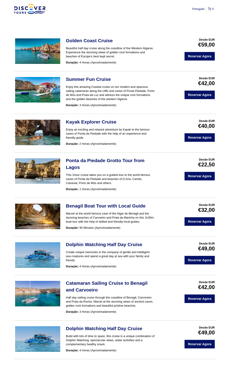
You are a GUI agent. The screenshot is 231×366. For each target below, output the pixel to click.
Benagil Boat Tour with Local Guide (106, 205)
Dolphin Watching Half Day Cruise (104, 244)
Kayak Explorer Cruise (91, 121)
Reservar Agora (199, 56)
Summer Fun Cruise (88, 79)
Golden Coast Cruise (89, 40)
